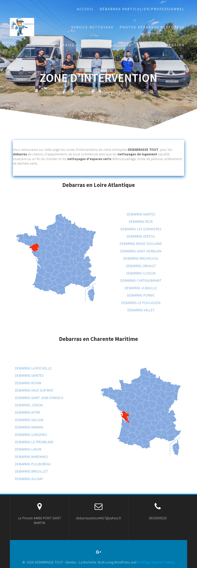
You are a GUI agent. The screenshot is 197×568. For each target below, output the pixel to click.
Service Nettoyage (92, 27)
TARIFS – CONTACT (79, 45)
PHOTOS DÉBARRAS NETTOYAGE (152, 27)
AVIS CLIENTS (117, 45)
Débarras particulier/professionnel (142, 9)
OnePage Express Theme (155, 562)
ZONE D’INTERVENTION (161, 45)
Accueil (85, 9)
